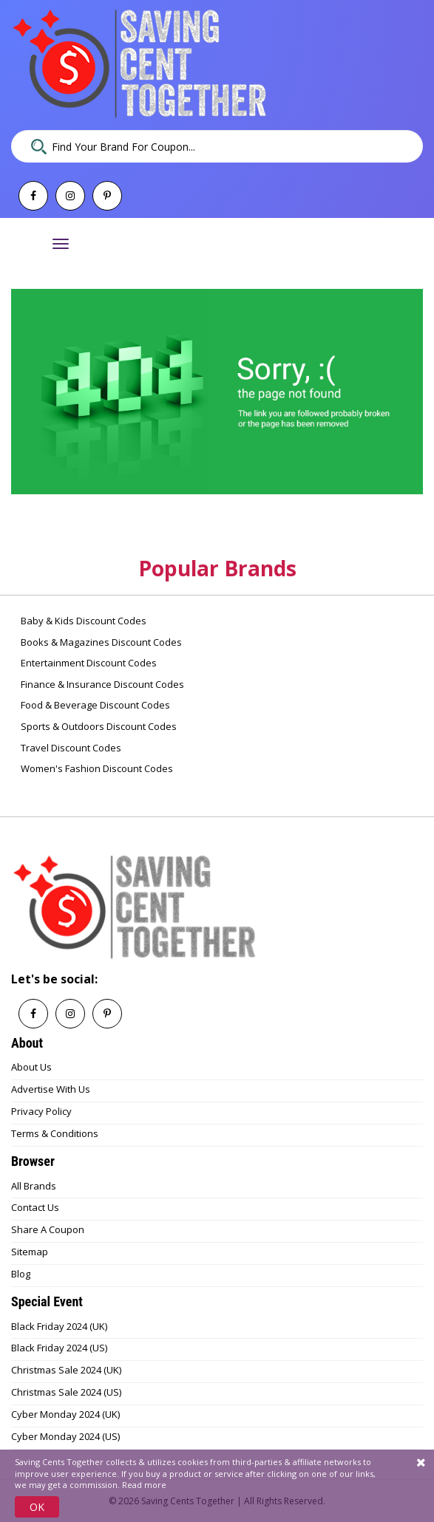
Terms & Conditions (54, 1133)
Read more (144, 1484)
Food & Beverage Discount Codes (94, 704)
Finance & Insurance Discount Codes (101, 684)
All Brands (33, 1185)
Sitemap (29, 1251)
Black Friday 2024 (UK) (59, 1326)
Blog (20, 1273)
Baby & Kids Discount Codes (82, 620)
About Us (31, 1067)
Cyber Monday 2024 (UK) (65, 1414)
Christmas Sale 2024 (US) (66, 1392)
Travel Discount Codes (69, 747)
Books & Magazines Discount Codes (100, 642)
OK (37, 1507)
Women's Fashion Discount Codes (95, 768)
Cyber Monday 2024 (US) (65, 1436)
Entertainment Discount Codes (87, 662)
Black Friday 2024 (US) (59, 1347)
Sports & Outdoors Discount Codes (97, 726)
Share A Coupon (47, 1229)
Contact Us (35, 1207)
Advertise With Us (50, 1089)
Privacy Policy (41, 1111)
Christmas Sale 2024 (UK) (66, 1369)
